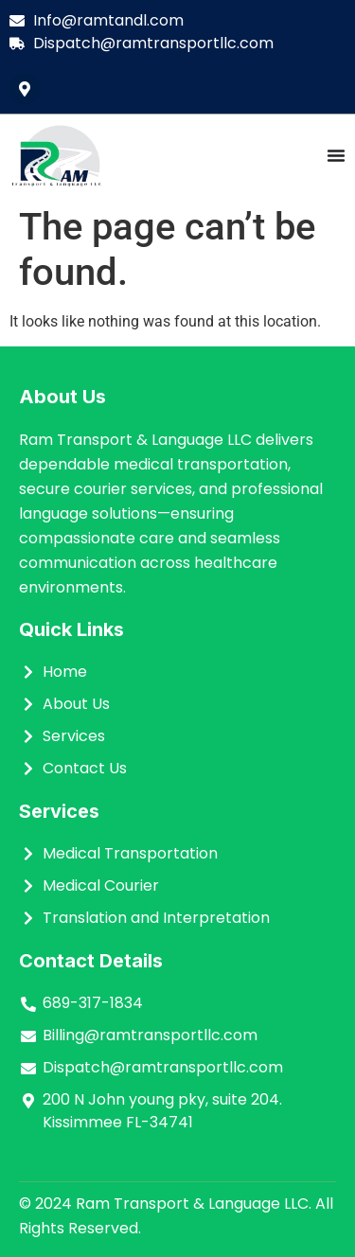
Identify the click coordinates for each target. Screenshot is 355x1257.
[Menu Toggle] (336, 155)
